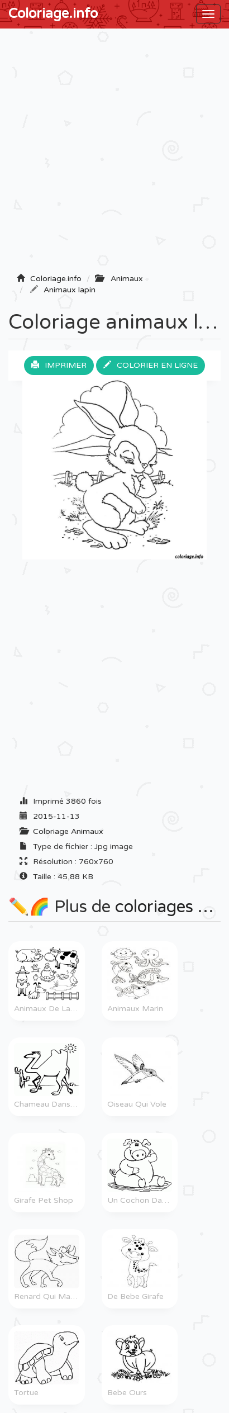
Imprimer (59, 365)
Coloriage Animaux (68, 831)
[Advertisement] (114, 154)
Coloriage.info (53, 14)
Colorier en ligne (150, 365)
